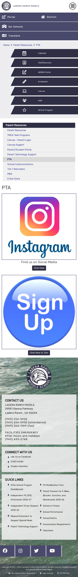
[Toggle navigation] (72, 6)
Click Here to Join (39, 352)
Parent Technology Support (21, 154)
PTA (38, 45)
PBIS (9, 174)
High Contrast (48, 573)
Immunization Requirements (56, 524)
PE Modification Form (53, 485)
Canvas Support (15, 144)
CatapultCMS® (34, 570)
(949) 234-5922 (16, 419)
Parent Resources (22, 45)
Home (6, 45)
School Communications (20, 164)
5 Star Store (13, 178)
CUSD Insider (17, 461)
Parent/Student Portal (19, 149)
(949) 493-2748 (16, 439)
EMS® (44, 570)
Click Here (39, 268)
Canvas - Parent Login (19, 140)
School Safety (50, 518)
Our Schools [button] (15, 27)
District (51, 17)
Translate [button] (14, 36)
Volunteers (48, 530)
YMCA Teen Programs (18, 135)
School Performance (53, 512)
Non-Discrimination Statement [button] (23, 573)
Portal (11, 17)
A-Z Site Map (63, 573)
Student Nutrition (19, 466)
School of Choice (51, 506)
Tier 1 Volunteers (16, 169)
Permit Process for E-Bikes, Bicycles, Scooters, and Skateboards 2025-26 (56, 495)
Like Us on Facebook (21, 457)
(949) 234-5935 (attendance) (25, 422)
